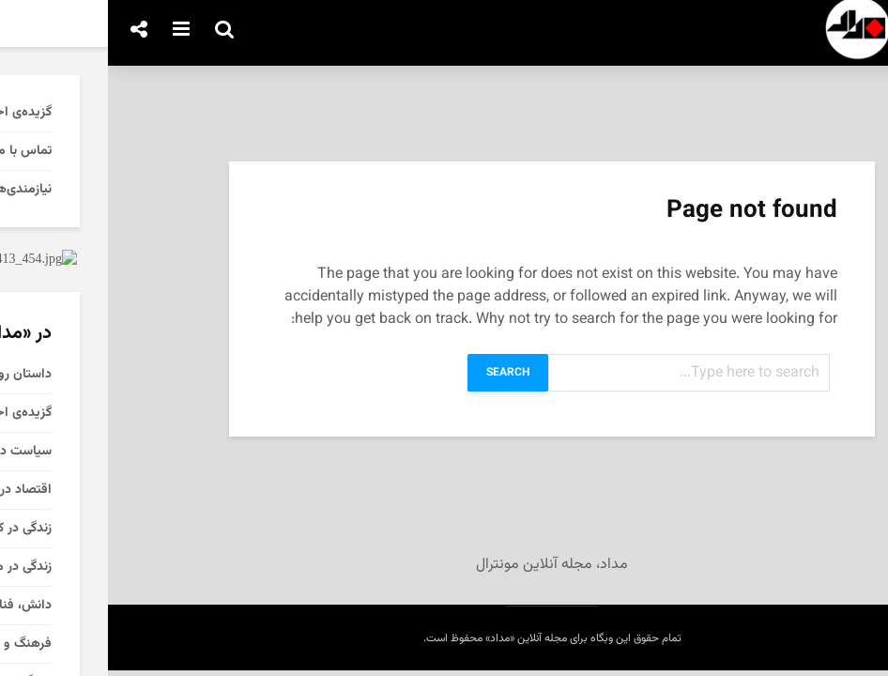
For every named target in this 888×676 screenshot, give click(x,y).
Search (399, 372)
